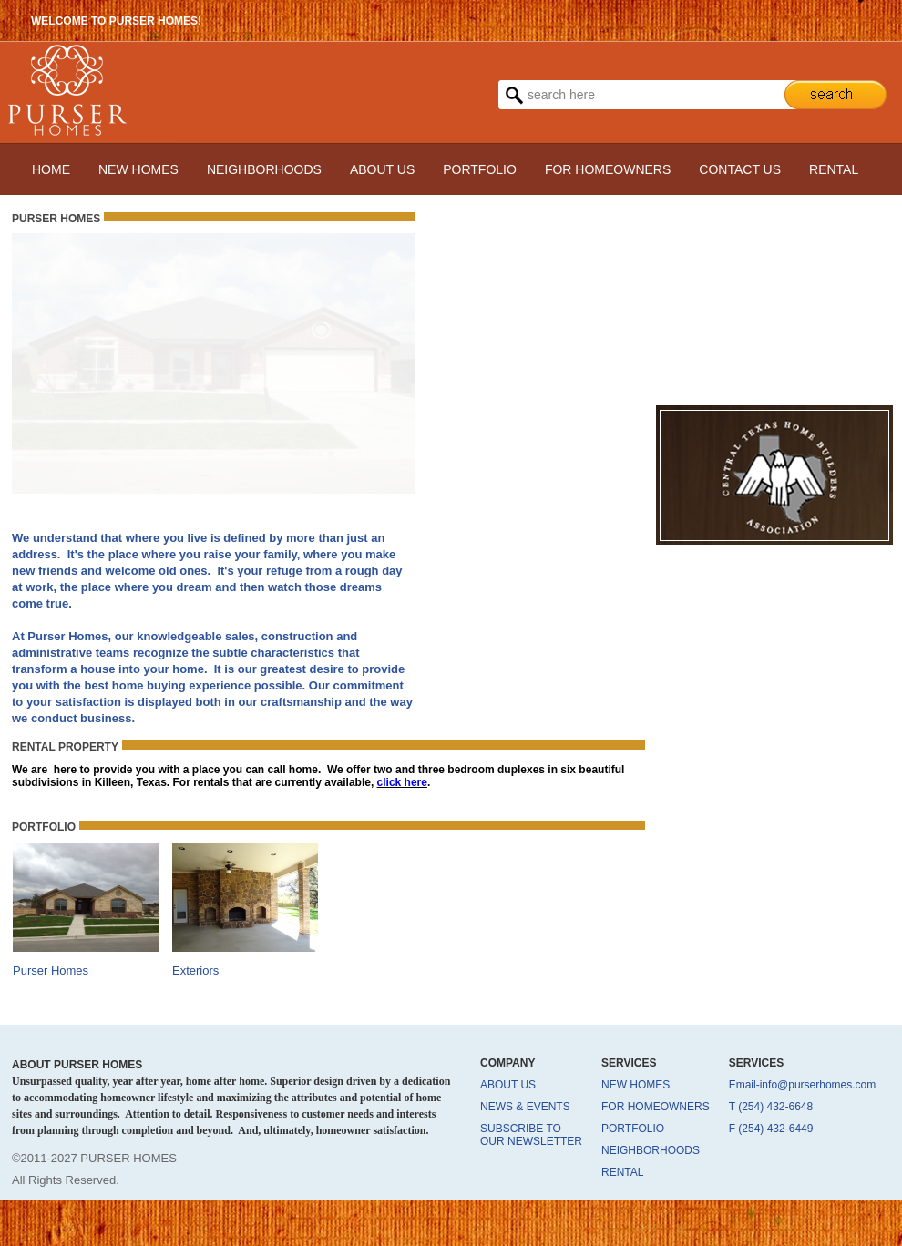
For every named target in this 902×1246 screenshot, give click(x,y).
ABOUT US (382, 169)
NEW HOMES (138, 169)
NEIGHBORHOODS (264, 169)
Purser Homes (50, 970)
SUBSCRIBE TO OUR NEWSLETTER (531, 1135)
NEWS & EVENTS (525, 1106)
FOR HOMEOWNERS (608, 169)
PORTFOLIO (480, 169)
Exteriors (195, 970)
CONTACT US (740, 169)
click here (402, 782)
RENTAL (833, 169)
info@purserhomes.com (818, 1084)
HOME (51, 169)
